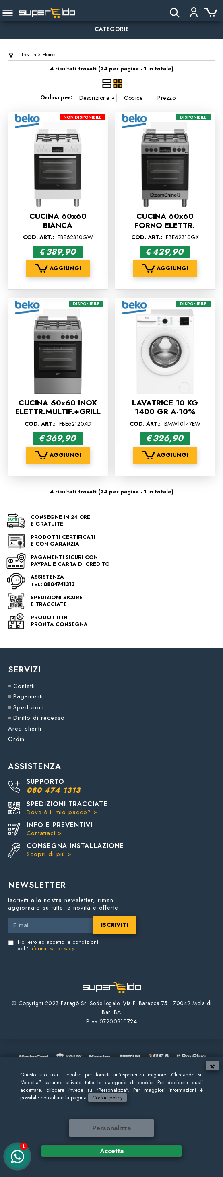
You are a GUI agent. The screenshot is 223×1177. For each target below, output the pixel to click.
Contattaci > (44, 833)
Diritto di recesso (39, 717)
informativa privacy (51, 948)
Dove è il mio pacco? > (62, 812)
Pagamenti (28, 696)
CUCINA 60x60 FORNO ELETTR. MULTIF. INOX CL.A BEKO (165, 230)
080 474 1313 (54, 790)
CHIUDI (212, 1065)
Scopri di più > (49, 854)
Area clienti (24, 728)
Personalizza (111, 1128)
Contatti (24, 686)
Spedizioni (28, 707)
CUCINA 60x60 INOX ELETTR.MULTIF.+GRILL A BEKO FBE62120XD (58, 411)
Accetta (112, 1151)
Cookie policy (107, 1097)
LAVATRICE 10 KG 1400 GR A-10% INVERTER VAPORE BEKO (165, 416)
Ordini (17, 739)
